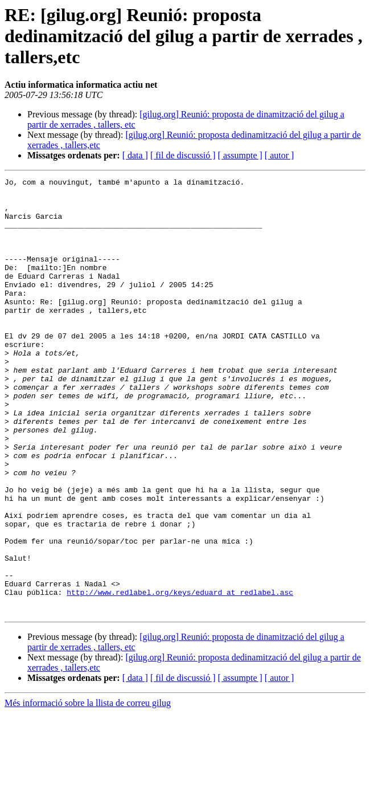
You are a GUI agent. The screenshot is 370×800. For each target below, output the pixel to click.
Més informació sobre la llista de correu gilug (88, 790)
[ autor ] (279, 155)
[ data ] (135, 155)
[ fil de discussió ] (183, 155)
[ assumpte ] (240, 155)
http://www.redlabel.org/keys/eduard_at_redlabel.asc (180, 676)
